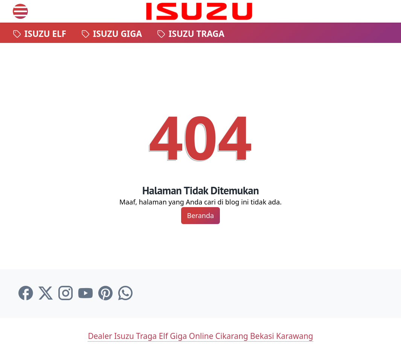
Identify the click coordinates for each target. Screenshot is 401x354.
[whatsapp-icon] (125, 293)
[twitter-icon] (45, 293)
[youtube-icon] (85, 293)
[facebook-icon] (25, 293)
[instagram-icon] (65, 293)
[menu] (20, 11)
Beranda (200, 215)
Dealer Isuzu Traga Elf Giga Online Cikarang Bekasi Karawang (200, 336)
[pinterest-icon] (105, 293)
